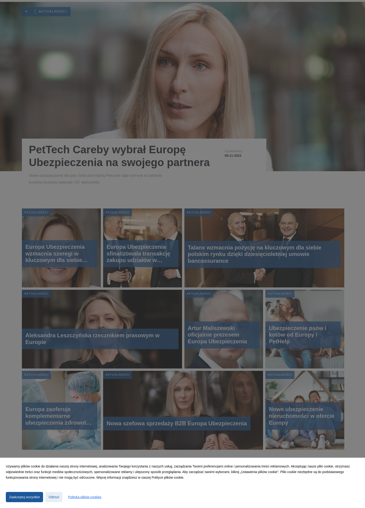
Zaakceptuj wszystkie (24, 497)
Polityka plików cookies (84, 497)
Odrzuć (54, 497)
